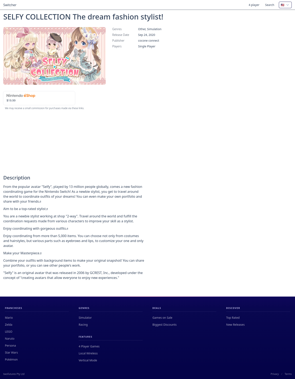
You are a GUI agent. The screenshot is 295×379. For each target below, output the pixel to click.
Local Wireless (88, 353)
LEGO (8, 331)
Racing (83, 324)
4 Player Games (89, 346)
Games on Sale (162, 318)
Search (269, 5)
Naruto (9, 338)
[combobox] (285, 5)
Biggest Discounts (164, 324)
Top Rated (233, 318)
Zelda (8, 324)
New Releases (235, 324)
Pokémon (11, 359)
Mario (9, 318)
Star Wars (11, 352)
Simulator (85, 318)
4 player (254, 5)
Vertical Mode (88, 360)
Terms (288, 374)
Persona (10, 345)
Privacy (275, 374)
